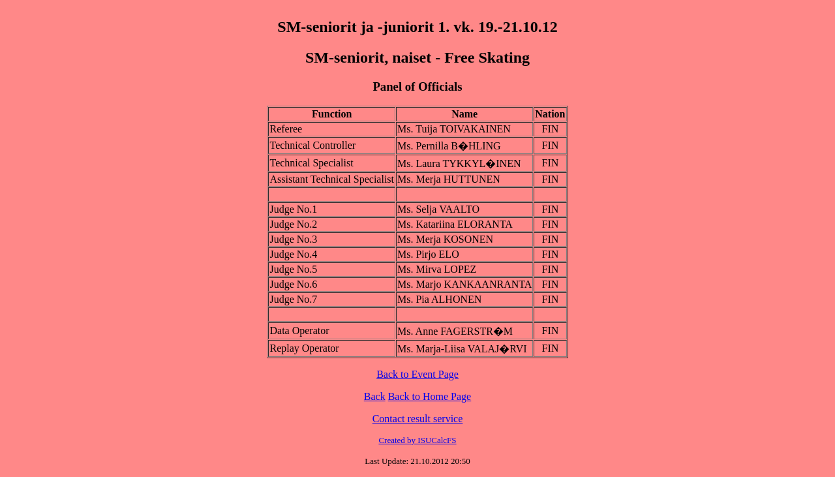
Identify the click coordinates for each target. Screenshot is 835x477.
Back (375, 396)
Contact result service (417, 418)
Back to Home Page (430, 396)
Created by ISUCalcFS (417, 440)
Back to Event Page (417, 374)
